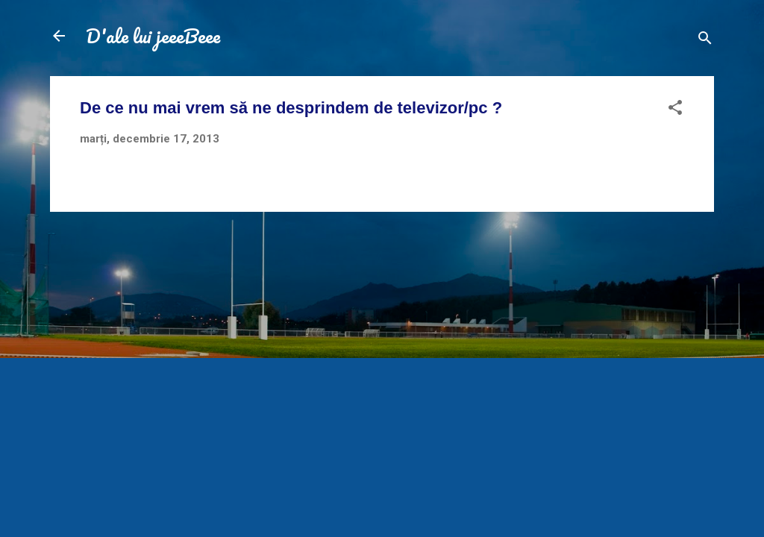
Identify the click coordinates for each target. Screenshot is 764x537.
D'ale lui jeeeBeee (153, 35)
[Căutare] (705, 40)
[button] (675, 110)
